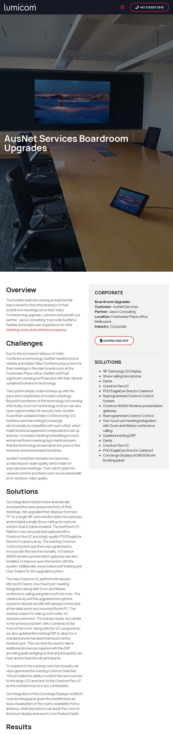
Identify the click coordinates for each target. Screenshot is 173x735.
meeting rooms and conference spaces (36, 330)
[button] (122, 7)
